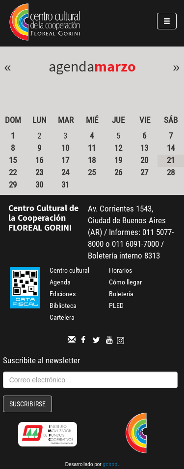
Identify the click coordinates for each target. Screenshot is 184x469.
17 (65, 160)
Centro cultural (69, 270)
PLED (116, 305)
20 (144, 160)
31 (65, 184)
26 (118, 172)
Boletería (121, 293)
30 (39, 184)
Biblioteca (63, 305)
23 (39, 172)
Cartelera (62, 317)
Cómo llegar (125, 282)
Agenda (60, 282)
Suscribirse (27, 404)
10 (65, 148)
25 (92, 172)
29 (13, 184)
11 (92, 148)
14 (171, 148)
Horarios (120, 270)
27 (144, 172)
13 (144, 148)
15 (13, 160)
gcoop (110, 465)
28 (171, 172)
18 (92, 160)
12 (118, 148)
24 (65, 172)
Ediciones (63, 293)
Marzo (115, 66)
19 (118, 160)
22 (13, 172)
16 (39, 160)
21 (171, 160)
